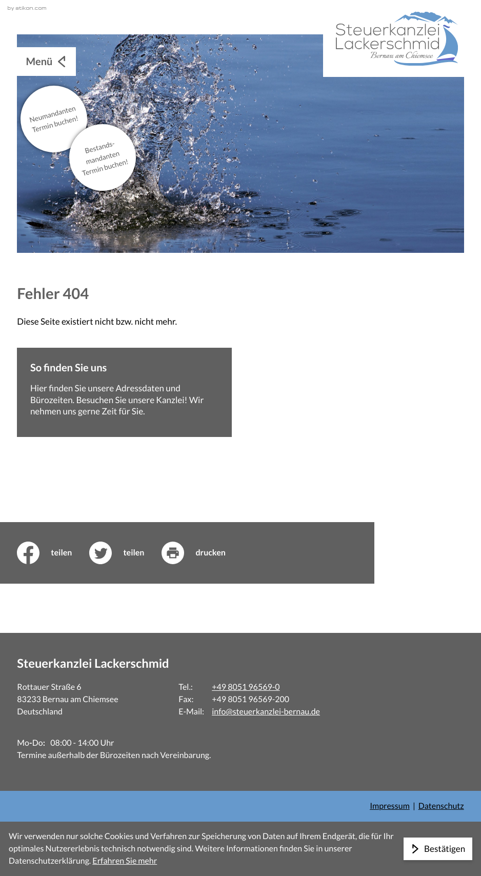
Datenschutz (441, 806)
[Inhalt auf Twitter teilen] (125, 553)
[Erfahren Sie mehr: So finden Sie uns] (124, 392)
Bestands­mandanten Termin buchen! (105, 158)
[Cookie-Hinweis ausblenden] (438, 849)
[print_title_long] (202, 553)
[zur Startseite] (393, 38)
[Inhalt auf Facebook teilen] (53, 553)
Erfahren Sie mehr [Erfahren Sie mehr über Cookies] (124, 861)
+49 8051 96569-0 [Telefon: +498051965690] (245, 687)
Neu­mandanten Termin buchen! (54, 119)
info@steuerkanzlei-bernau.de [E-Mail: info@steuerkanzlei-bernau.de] (266, 711)
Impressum (390, 806)
